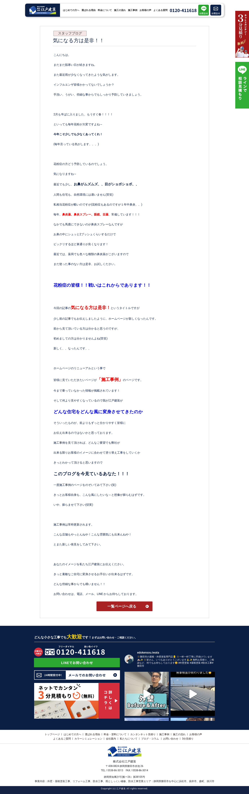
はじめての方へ (71, 10)
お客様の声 (145, 10)
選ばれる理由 (88, 10)
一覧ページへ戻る (121, 606)
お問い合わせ (170, 738)
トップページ (52, 734)
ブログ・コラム (150, 738)
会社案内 (111, 738)
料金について (105, 10)
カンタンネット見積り (143, 734)
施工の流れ (120, 10)
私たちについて (129, 738)
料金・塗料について (115, 734)
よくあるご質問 (62, 738)
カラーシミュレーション (88, 738)
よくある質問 (160, 10)
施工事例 (132, 10)
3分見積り (188, 738)
